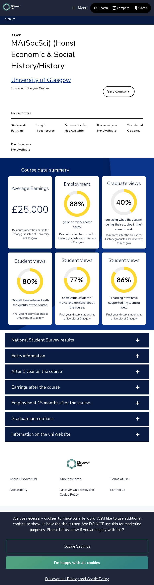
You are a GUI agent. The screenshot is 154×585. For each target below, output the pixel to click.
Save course (118, 91)
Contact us (117, 490)
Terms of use (119, 479)
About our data (70, 479)
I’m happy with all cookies (77, 562)
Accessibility (18, 490)
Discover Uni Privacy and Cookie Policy (77, 579)
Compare (120, 8)
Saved (140, 8)
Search (101, 8)
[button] (9, 19)
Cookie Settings (77, 546)
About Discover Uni (23, 479)
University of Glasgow (41, 80)
